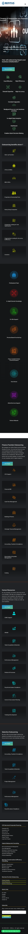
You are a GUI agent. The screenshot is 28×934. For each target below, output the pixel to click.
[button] (11, 931)
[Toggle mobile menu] (25, 4)
